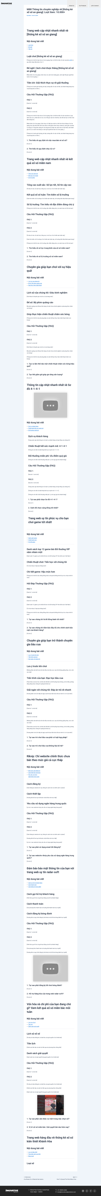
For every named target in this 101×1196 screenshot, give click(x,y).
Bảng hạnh (31, 1156)
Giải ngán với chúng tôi (34, 659)
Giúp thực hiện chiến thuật (35, 285)
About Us (71, 5)
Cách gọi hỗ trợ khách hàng (35, 883)
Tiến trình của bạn (32, 657)
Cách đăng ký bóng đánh (34, 887)
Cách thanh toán (32, 885)
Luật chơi (30, 45)
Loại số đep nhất (32, 1152)
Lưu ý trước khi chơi (33, 655)
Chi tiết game (31, 542)
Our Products (82, 5)
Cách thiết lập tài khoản (34, 772)
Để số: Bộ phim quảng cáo (35, 283)
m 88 (70, 60)
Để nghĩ (30, 47)
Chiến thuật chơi (32, 540)
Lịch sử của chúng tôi (33, 281)
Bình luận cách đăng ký (34, 770)
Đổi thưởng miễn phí (33, 430)
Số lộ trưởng (31, 177)
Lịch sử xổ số (31, 1022)
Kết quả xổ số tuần (33, 175)
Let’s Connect (95, 5)
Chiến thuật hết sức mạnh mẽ (35, 428)
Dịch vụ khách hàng (33, 426)
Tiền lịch (30, 1024)
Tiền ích (30, 49)
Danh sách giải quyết (33, 1026)
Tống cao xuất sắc (33, 173)
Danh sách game (32, 538)
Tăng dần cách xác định (34, 1154)
